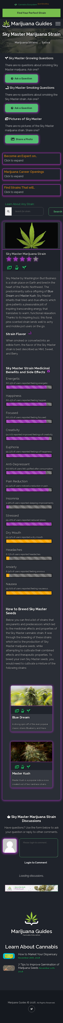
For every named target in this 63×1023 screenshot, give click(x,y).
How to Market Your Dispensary (37, 954)
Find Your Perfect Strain (31, 13)
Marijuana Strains (26, 42)
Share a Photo (24, 139)
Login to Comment (36, 862)
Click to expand (13, 160)
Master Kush (28, 295)
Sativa (46, 42)
